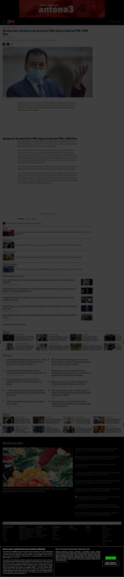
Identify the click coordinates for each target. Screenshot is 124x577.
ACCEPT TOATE (110, 558)
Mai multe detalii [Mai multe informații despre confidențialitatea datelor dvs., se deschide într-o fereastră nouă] (15, 557)
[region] (62, 561)
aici (36, 567)
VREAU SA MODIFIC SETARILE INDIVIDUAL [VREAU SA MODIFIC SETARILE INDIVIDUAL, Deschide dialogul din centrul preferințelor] (111, 563)
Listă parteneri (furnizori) (62, 561)
